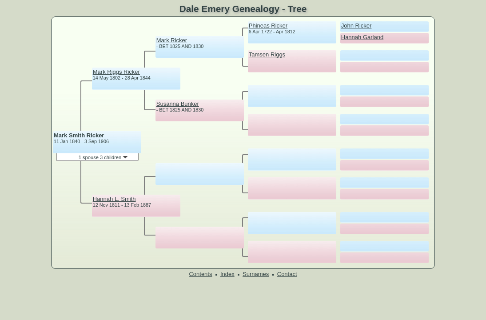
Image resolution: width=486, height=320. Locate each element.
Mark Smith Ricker (79, 135)
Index (227, 274)
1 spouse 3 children (103, 157)
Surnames (256, 274)
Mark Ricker (171, 40)
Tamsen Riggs (267, 54)
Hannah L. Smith (114, 199)
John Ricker (356, 25)
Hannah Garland (362, 37)
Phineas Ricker (268, 25)
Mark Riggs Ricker (116, 71)
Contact (287, 274)
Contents (200, 274)
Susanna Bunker (177, 103)
